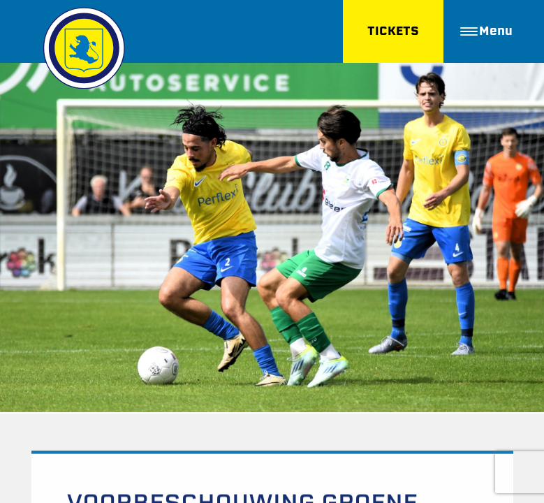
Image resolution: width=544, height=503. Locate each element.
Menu (486, 31)
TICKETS (393, 31)
